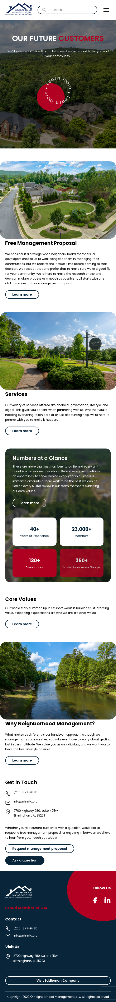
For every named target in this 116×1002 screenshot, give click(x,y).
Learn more (22, 294)
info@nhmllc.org (26, 801)
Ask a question (24, 860)
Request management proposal (39, 848)
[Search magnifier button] (82, 10)
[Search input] (65, 10)
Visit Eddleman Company (58, 980)
